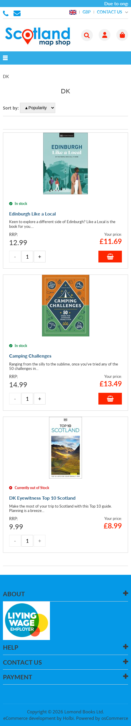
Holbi (68, 718)
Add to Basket (110, 256)
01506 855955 (7, 12)
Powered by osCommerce (102, 718)
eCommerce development (29, 718)
